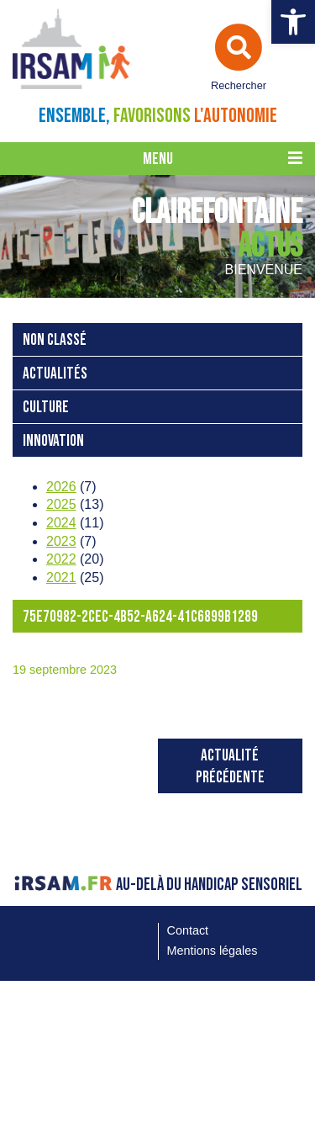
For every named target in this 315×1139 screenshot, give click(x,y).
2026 (61, 486)
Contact (188, 930)
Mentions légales (212, 950)
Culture (46, 407)
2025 (61, 504)
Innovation (53, 441)
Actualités (55, 374)
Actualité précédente (230, 766)
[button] (293, 22)
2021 (61, 577)
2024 (61, 523)
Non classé (55, 340)
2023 (61, 541)
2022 (61, 559)
